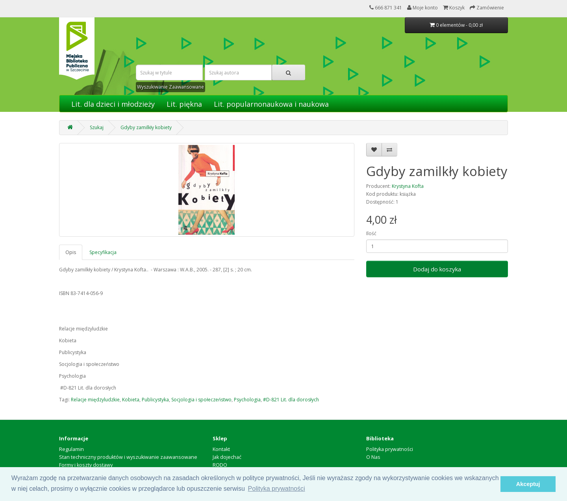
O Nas (373, 457)
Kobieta (130, 399)
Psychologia (247, 399)
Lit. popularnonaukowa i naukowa (271, 104)
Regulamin (71, 449)
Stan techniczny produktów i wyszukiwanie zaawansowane (128, 457)
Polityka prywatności (389, 449)
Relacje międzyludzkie (95, 399)
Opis (70, 252)
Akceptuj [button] (528, 484)
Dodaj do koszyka (437, 269)
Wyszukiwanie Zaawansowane (170, 87)
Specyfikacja (103, 252)
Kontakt (221, 449)
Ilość (371, 233)
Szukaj (97, 127)
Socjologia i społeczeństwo (201, 399)
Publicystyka (155, 399)
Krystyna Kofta (408, 186)
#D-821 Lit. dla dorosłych (291, 399)
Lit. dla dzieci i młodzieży (113, 104)
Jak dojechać (227, 457)
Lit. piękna (184, 104)
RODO (220, 465)
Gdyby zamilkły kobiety (146, 127)
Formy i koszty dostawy (86, 465)
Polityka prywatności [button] (276, 488)
